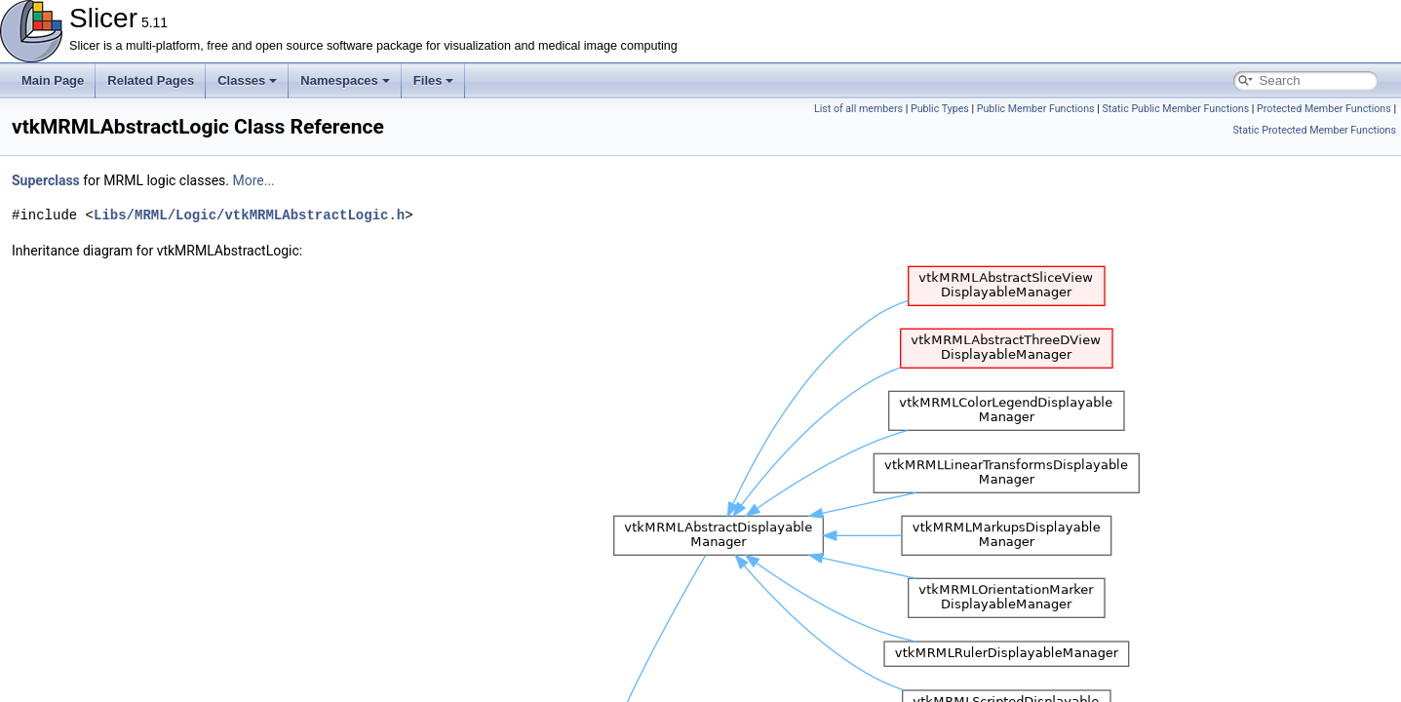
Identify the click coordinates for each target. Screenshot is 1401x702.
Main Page (52, 80)
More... (253, 180)
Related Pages (150, 80)
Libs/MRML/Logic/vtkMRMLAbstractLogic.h (249, 215)
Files (433, 80)
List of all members (858, 108)
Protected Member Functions (1324, 108)
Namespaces (345, 80)
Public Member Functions (1036, 108)
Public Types (940, 108)
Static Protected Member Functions (1314, 130)
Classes (247, 80)
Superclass (46, 180)
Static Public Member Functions (1175, 108)
